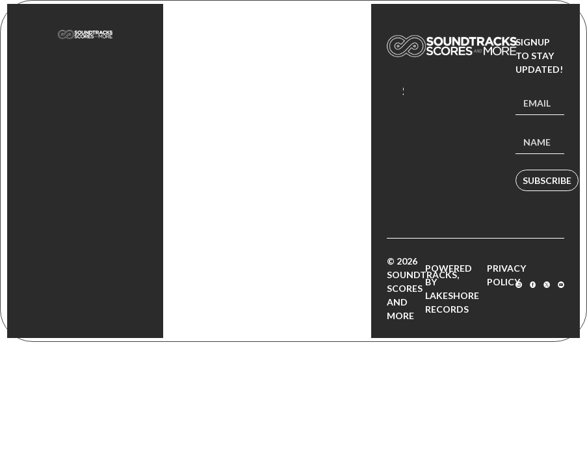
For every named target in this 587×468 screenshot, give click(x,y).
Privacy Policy (506, 275)
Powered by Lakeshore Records (452, 289)
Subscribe (547, 180)
